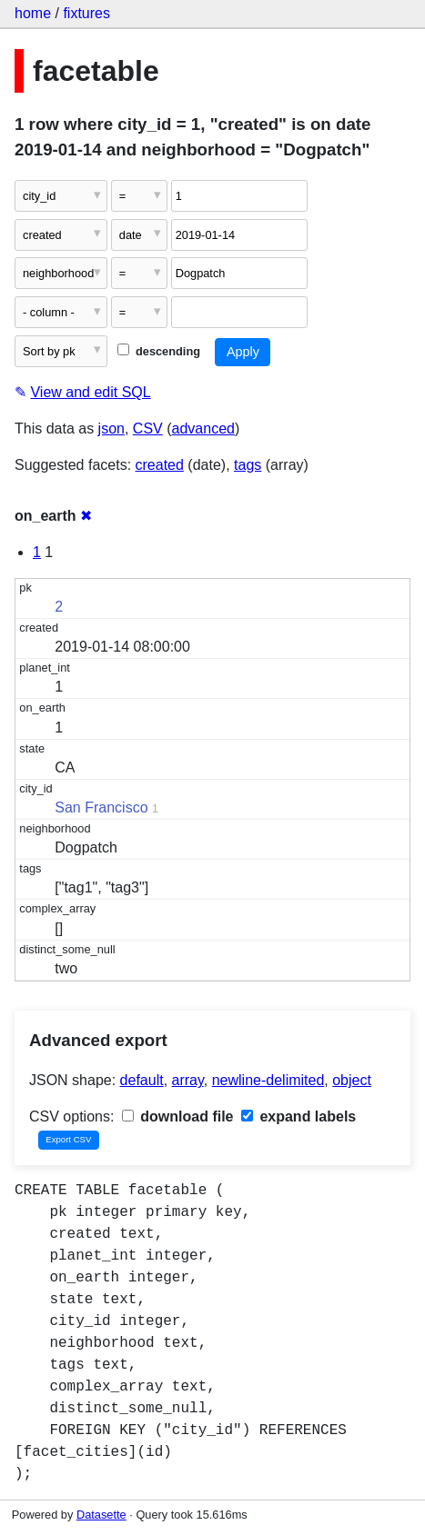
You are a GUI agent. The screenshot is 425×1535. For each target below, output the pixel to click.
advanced (203, 428)
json (111, 428)
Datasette (101, 1514)
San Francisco (101, 807)
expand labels (298, 1116)
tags (247, 465)
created (160, 465)
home (33, 13)
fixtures (86, 13)
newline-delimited (268, 1080)
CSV (148, 428)
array (188, 1080)
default (142, 1080)
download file (178, 1116)
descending (158, 351)
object (351, 1080)
